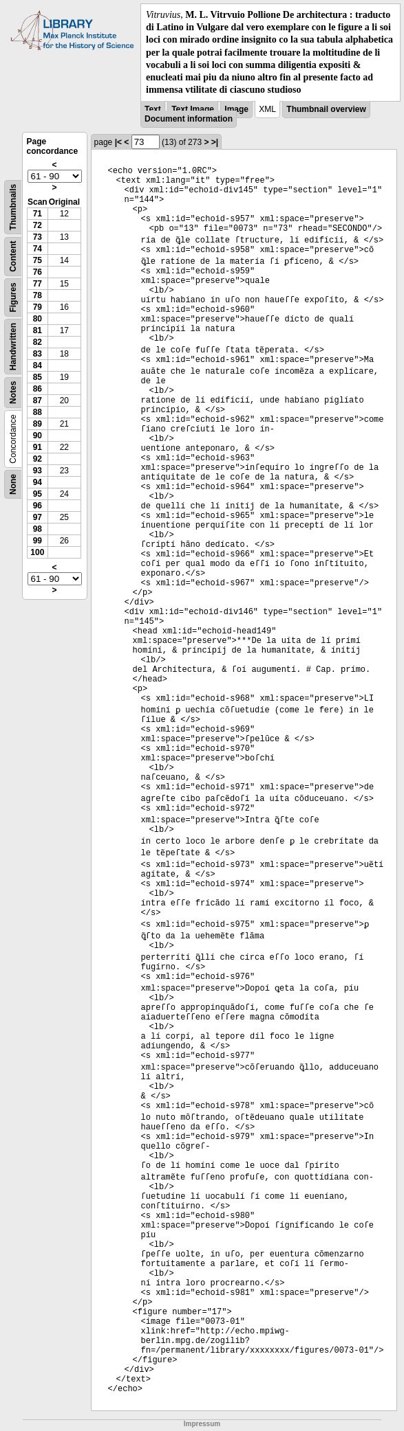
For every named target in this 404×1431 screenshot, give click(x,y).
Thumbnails (13, 207)
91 (37, 447)
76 (37, 272)
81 (37, 330)
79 (37, 307)
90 (37, 435)
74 (37, 248)
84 (37, 365)
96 (37, 505)
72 (37, 225)
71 (37, 213)
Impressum (202, 1424)
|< (118, 142)
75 (37, 260)
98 (37, 529)
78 (37, 295)
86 (37, 389)
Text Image (192, 109)
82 (37, 342)
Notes (13, 392)
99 (37, 540)
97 (37, 517)
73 (37, 237)
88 (37, 412)
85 (37, 377)
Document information (189, 119)
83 (37, 354)
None (13, 484)
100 (37, 552)
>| (214, 142)
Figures (13, 298)
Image (236, 109)
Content (13, 256)
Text (153, 109)
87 (37, 400)
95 (37, 494)
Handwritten (13, 346)
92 (37, 459)
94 (37, 482)
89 (37, 424)
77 (37, 284)
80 (37, 319)
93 (37, 470)
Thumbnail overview (325, 109)
